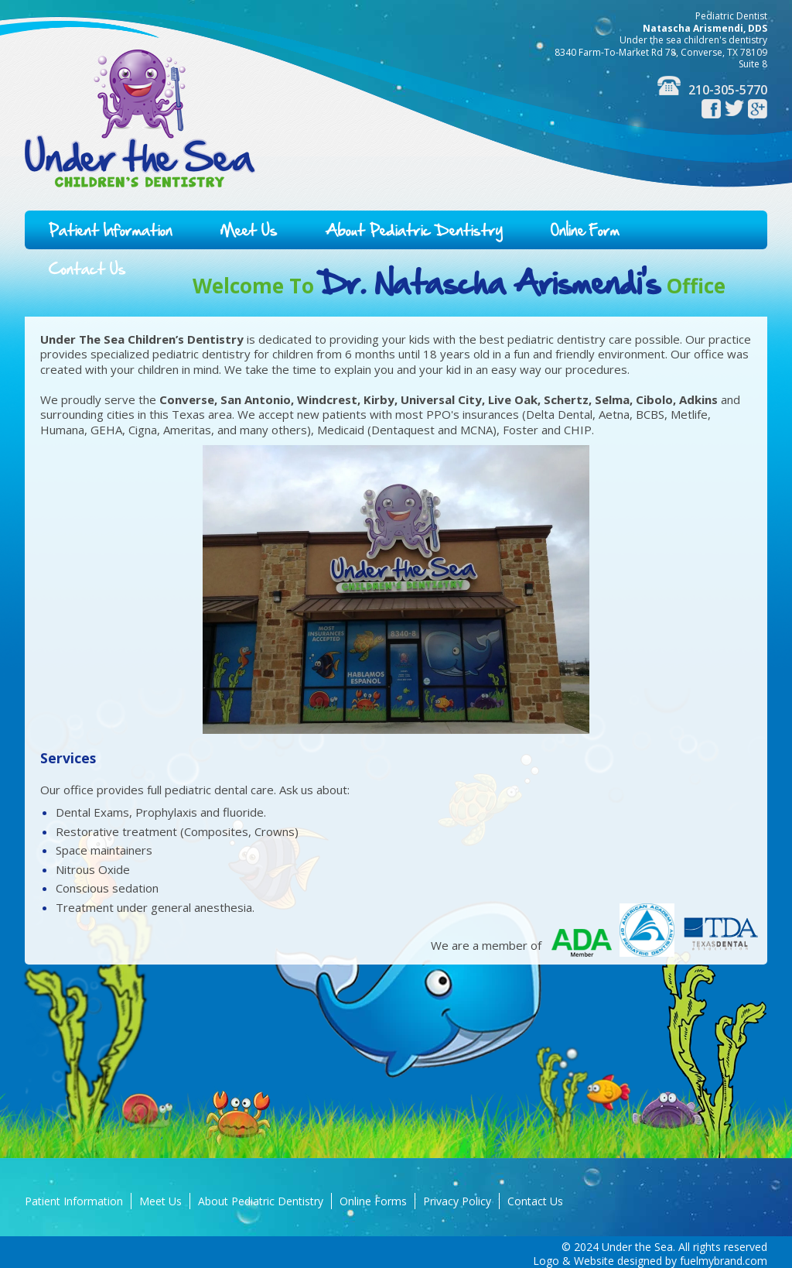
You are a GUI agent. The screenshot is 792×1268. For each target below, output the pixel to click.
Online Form (585, 230)
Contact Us (87, 268)
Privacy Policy (457, 1201)
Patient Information (110, 230)
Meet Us (249, 230)
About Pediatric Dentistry (414, 230)
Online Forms (373, 1201)
